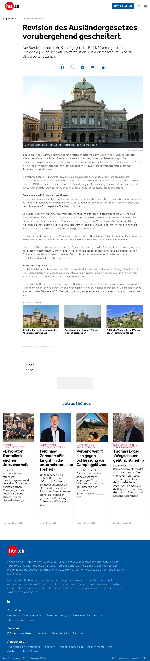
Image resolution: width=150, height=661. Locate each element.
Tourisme (51, 616)
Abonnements (95, 647)
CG (24, 658)
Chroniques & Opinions (20, 620)
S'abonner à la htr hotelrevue (24, 647)
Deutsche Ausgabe (123, 6)
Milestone (77, 633)
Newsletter (26, 633)
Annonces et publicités (71, 647)
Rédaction (49, 647)
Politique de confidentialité (38, 658)
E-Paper (12, 633)
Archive (111, 647)
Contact (12, 651)
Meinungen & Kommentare (88, 616)
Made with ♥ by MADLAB (140, 658)
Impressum (16, 658)
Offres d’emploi (60, 633)
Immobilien (41, 633)
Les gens (65, 616)
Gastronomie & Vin (32, 616)
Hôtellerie (13, 616)
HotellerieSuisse (29, 651)
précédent (11, 19)
